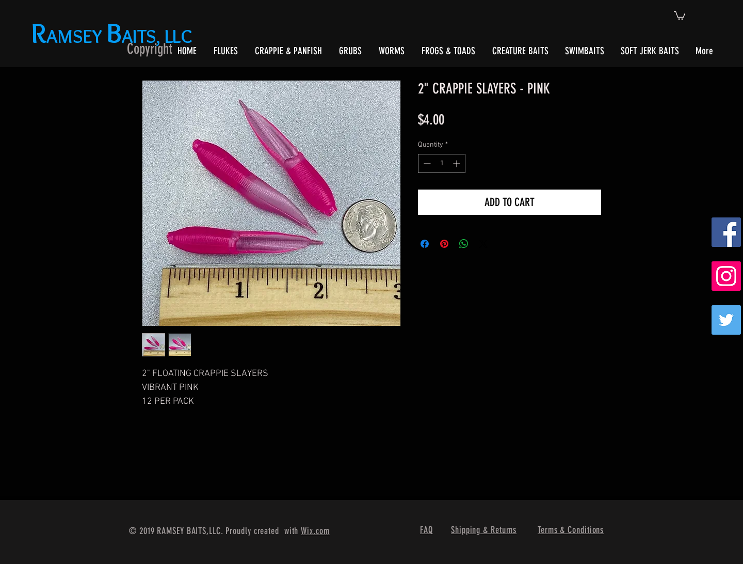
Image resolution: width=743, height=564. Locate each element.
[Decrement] (425, 163)
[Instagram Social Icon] (726, 276)
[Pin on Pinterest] (444, 244)
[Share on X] (483, 244)
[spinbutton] (441, 163)
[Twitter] (726, 320)
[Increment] (457, 163)
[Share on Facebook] (424, 244)
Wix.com (315, 531)
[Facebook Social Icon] (726, 232)
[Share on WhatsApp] (464, 244)
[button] (679, 15)
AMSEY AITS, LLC (114, 36)
